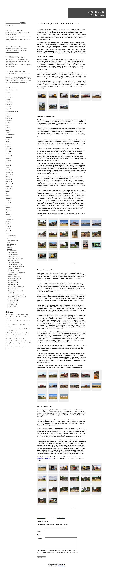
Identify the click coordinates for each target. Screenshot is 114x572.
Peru (7, 193)
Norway (7, 191)
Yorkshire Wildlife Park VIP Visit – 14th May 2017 (17, 50)
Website (39, 535)
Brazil (7, 113)
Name (39, 528)
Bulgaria (8, 116)
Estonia (7, 139)
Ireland (7, 160)
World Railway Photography (15, 57)
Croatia (7, 130)
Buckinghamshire (11, 237)
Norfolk (8, 245)
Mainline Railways (11, 235)
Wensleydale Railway (12, 306)
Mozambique (9, 186)
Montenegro (8, 184)
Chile (7, 125)
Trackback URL (61, 518)
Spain (7, 212)
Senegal (7, 202)
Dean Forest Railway (12, 260)
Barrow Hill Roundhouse (13, 254)
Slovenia (8, 209)
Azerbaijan (8, 101)
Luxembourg (9, 172)
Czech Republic (9, 134)
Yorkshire (9, 249)
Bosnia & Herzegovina (11, 111)
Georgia (7, 146)
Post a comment (41, 518)
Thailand (8, 221)
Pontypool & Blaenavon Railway (15, 294)
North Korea (9, 188)
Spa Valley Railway (12, 300)
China (7, 127)
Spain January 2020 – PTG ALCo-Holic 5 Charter (17, 59)
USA (7, 228)
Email (39, 531)
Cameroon (8, 120)
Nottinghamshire (10, 244)
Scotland (9, 247)
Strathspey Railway (12, 302)
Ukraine (7, 226)
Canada (7, 123)
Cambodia (8, 118)
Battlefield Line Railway (13, 256)
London (8, 242)
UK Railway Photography (14, 30)
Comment (39, 538)
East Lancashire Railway (13, 262)
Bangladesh (8, 104)
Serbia (7, 205)
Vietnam (8, 231)
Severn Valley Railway (13, 298)
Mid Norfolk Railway (12, 282)
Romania (8, 198)
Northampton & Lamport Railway (15, 286)
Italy (7, 162)
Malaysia (8, 179)
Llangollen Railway (12, 274)
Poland (7, 195)
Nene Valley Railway (12, 284)
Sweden (7, 216)
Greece (7, 151)
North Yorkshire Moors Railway (15, 290)
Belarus (7, 106)
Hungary (8, 155)
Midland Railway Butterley (13, 278)
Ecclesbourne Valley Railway (14, 264)
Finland (7, 141)
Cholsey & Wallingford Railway (15, 258)
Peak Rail (10, 292)
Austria (7, 99)
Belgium (8, 108)
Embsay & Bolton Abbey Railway (15, 266)
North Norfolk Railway (13, 288)
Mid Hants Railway (12, 280)
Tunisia (7, 223)
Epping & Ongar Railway (13, 268)
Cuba (7, 132)
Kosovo (7, 165)
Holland (7, 153)
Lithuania (8, 169)
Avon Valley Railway (12, 252)
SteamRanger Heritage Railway (45, 458)
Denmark (8, 137)
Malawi (7, 177)
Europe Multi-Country (11, 90)
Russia (7, 200)
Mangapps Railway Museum (14, 276)
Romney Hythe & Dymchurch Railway (16, 296)
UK (6, 233)
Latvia (7, 167)
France (7, 144)
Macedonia (8, 174)
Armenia (8, 94)
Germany (8, 148)
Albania (7, 92)
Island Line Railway (12, 240)
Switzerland (8, 219)
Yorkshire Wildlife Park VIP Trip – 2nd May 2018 (16, 48)
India (7, 158)
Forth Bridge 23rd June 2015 (12, 52)
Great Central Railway (13, 270)
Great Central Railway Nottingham (15, 272)
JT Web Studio (61, 567)
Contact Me (10, 25)
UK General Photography (14, 46)
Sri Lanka (8, 214)
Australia (8, 97)
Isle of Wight (9, 238)
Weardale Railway (12, 304)
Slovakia (8, 207)
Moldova (8, 181)
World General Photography (15, 71)
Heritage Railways (11, 250)
